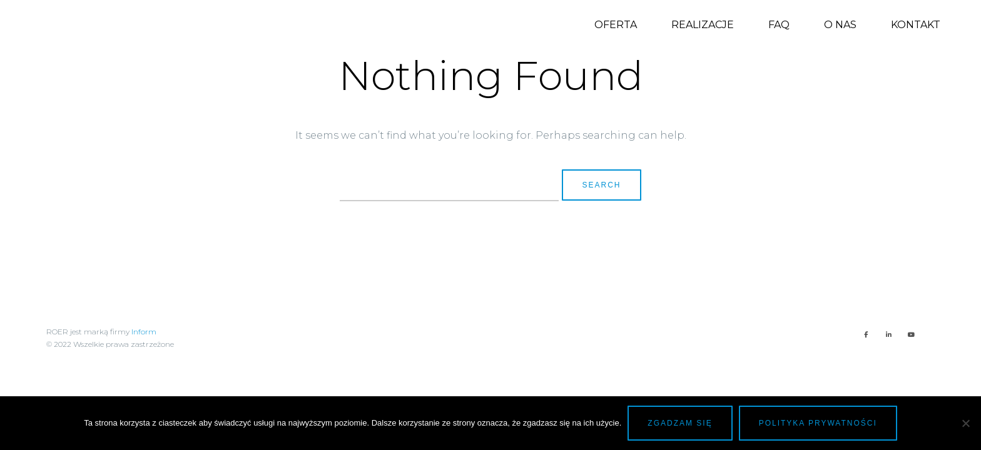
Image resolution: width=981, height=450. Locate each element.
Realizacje (702, 25)
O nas (840, 25)
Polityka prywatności (818, 423)
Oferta (615, 25)
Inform (143, 331)
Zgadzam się (680, 423)
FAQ (779, 25)
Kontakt (915, 25)
